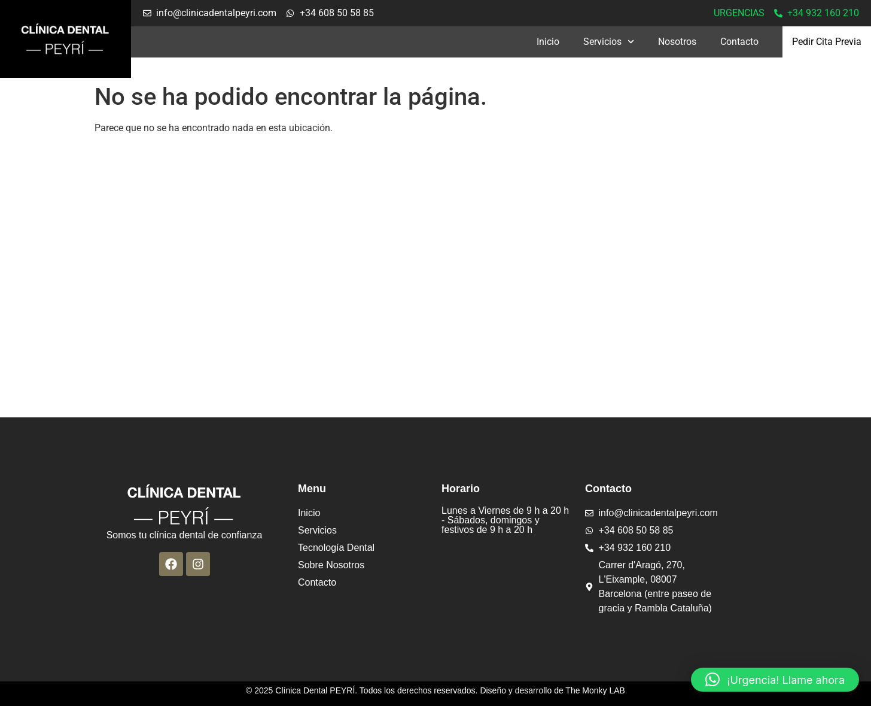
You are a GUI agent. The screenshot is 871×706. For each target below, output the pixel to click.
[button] (775, 680)
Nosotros (677, 41)
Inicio (548, 41)
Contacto (739, 41)
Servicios (608, 41)
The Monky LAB (595, 690)
